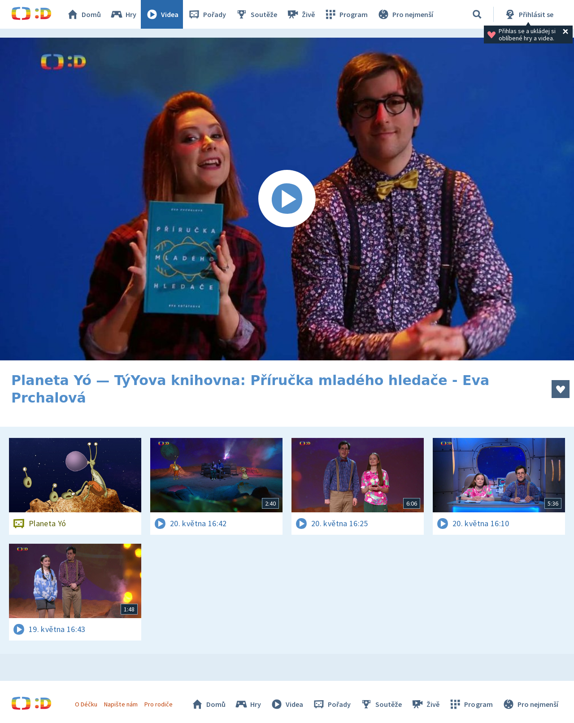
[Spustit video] (287, 199)
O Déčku (86, 704)
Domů (83, 14)
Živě (300, 14)
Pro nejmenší (405, 14)
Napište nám (120, 704)
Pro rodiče (158, 704)
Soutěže (256, 14)
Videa (161, 14)
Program (346, 14)
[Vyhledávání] (477, 14)
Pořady (206, 14)
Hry (123, 14)
